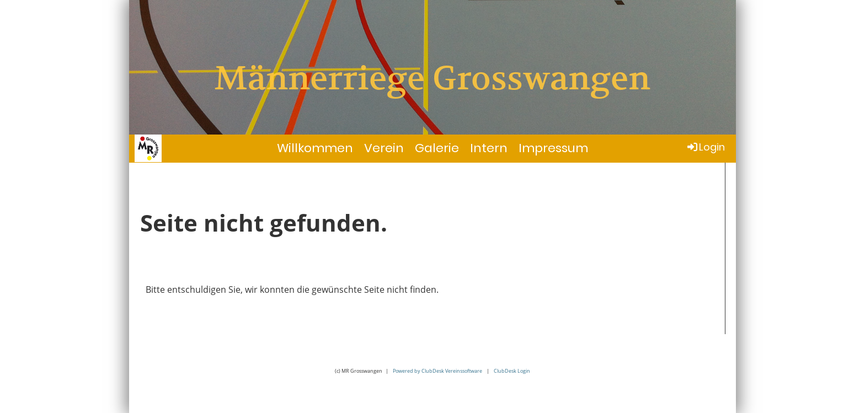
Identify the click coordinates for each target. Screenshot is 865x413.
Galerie (437, 148)
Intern (489, 148)
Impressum (553, 148)
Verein (384, 148)
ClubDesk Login (512, 370)
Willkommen (315, 148)
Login (705, 147)
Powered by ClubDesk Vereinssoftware (437, 370)
